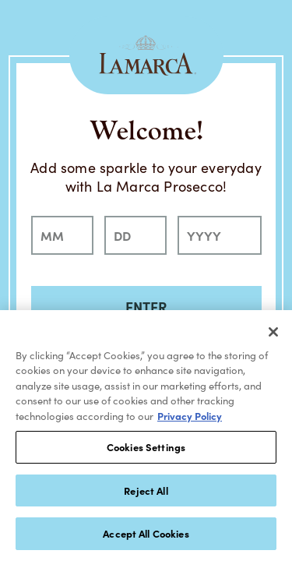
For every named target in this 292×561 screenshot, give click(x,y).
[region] (146, 435)
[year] (220, 235)
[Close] (273, 332)
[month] (62, 235)
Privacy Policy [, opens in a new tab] (189, 415)
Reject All (145, 490)
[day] (135, 235)
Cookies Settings (146, 446)
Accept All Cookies (145, 533)
